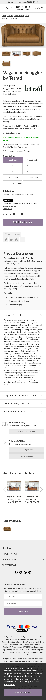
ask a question (27, 449)
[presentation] (4, 489)
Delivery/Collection (14, 315)
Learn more (7, 209)
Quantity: (7, 214)
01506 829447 (18, 126)
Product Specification (15, 411)
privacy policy (13, 679)
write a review (26, 456)
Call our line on (23, 2)
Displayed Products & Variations (21, 395)
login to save (12, 234)
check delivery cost (26, 431)
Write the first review (11, 133)
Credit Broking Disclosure (17, 403)
